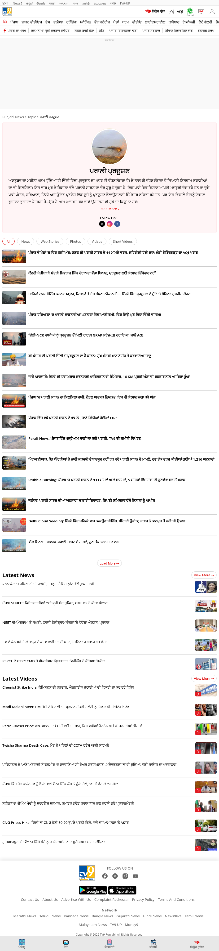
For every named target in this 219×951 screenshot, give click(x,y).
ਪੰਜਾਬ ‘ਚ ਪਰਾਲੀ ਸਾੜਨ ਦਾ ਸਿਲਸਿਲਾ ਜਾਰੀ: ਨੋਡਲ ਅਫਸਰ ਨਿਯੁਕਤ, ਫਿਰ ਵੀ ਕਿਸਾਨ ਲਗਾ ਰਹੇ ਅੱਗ (91, 397)
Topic (32, 117)
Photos (75, 241)
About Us (50, 899)
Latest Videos (19, 678)
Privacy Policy (143, 899)
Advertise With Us (76, 899)
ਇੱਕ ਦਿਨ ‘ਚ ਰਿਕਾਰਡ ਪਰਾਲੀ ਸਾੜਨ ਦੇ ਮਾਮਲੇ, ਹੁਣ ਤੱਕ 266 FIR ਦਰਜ (74, 541)
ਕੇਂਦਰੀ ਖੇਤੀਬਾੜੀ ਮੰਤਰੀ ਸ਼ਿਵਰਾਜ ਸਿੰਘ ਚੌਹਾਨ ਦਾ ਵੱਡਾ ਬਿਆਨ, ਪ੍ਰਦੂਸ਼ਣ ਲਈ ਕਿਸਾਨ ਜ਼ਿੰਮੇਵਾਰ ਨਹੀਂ (92, 273)
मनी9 (113, 3)
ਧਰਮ (125, 22)
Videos (97, 241)
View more (204, 575)
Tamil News (194, 916)
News (25, 241)
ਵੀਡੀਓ (137, 22)
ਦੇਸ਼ (47, 22)
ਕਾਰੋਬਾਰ (174, 22)
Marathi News (24, 916)
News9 (17, 3)
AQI (180, 11)
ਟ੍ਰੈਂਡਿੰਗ (71, 22)
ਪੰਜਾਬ (14, 22)
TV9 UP (116, 924)
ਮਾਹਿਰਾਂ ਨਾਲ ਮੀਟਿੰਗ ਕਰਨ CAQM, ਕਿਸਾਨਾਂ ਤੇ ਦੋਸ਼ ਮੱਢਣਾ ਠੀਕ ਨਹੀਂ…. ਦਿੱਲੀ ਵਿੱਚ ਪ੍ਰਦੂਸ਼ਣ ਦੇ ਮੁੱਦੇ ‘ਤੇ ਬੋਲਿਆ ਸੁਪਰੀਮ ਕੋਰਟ (109, 294)
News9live (173, 916)
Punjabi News (13, 117)
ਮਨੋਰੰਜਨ (85, 22)
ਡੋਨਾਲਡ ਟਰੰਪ (206, 30)
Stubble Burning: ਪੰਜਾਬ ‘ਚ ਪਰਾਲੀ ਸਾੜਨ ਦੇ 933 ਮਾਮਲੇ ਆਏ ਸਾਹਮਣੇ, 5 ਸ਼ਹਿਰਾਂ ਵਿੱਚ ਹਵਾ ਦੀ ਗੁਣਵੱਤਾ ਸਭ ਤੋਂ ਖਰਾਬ (106, 479)
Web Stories (50, 241)
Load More (109, 563)
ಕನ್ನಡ (29, 3)
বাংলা (76, 3)
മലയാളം (99, 3)
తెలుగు (40, 3)
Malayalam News (93, 924)
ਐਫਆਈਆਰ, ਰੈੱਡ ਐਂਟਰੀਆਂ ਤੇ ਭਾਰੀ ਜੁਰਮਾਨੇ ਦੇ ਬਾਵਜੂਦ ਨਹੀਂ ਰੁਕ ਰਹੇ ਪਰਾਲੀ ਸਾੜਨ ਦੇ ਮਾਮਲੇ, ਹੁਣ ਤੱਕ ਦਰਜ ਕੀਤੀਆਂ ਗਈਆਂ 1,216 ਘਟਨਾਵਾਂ (121, 459)
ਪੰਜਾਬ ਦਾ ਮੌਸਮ (17, 30)
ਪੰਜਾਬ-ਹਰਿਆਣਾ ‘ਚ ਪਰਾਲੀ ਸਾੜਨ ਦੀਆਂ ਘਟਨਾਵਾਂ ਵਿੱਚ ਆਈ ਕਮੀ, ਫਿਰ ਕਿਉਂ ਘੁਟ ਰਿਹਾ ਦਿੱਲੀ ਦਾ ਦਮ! (94, 314)
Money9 (131, 924)
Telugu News (50, 916)
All (8, 241)
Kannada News (76, 916)
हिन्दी (5, 3)
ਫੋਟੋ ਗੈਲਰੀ (205, 22)
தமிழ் (86, 3)
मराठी (52, 3)
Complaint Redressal (111, 899)
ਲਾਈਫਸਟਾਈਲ (155, 22)
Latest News (18, 575)
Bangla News (102, 916)
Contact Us (30, 899)
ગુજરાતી (64, 3)
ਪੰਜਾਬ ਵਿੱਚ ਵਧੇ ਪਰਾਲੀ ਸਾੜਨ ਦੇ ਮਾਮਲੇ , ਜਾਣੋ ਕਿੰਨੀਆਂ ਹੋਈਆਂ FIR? (72, 417)
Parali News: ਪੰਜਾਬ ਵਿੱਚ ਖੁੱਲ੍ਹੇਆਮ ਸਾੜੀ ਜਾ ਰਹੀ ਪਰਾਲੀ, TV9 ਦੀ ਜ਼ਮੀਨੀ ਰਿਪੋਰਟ (84, 438)
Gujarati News (128, 916)
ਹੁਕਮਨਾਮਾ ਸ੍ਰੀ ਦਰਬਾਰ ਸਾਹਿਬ (50, 30)
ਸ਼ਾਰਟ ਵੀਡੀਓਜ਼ (32, 22)
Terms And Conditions (176, 899)
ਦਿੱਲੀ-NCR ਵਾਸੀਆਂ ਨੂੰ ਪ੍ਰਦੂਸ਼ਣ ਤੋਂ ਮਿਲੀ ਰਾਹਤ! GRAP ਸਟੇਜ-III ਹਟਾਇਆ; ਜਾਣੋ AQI (86, 335)
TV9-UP (125, 3)
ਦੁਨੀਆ (58, 22)
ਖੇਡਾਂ (116, 22)
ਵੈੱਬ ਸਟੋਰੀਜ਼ (102, 22)
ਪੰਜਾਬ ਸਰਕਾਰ (151, 30)
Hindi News (152, 916)
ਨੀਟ (101, 30)
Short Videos (123, 241)
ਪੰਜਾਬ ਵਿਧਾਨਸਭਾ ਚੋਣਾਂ (123, 30)
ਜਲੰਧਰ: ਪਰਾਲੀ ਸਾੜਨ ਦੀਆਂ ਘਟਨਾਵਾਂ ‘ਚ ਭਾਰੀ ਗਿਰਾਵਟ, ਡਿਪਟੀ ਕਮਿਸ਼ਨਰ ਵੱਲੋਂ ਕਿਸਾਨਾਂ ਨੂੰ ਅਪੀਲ (91, 500)
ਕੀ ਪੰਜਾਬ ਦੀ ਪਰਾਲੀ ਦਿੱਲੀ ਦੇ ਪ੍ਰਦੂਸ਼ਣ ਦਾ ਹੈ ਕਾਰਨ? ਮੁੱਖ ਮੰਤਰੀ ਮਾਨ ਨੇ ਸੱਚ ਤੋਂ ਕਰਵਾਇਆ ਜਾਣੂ (89, 355)
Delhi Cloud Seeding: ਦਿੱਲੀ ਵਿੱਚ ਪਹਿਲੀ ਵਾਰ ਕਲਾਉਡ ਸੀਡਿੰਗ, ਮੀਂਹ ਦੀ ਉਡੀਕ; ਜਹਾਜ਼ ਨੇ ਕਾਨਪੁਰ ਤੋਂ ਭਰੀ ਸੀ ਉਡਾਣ (106, 521)
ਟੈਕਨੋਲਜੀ (189, 22)
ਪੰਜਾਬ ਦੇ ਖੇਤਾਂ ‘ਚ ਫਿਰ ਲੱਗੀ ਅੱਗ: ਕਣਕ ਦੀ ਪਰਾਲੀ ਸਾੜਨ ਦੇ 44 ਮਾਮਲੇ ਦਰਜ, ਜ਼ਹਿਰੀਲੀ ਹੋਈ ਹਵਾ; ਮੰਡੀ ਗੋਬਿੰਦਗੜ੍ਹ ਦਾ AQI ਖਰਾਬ (113, 252)
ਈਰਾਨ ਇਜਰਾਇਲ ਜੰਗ (179, 30)
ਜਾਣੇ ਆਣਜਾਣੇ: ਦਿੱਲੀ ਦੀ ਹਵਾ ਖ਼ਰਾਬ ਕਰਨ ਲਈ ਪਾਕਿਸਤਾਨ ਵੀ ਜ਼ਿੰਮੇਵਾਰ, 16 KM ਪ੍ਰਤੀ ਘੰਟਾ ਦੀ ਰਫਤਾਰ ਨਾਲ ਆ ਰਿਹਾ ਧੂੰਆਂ (109, 376)
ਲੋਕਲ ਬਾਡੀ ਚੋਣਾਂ (84, 30)
